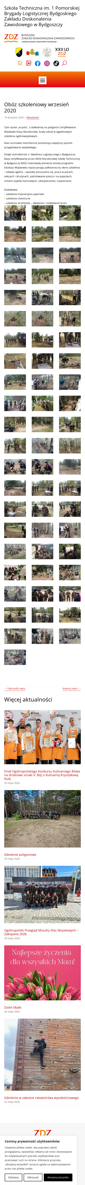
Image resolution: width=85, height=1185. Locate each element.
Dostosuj (13, 1177)
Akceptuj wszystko (58, 1177)
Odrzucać (33, 1177)
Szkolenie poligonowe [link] (20, 854)
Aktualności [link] (32, 117)
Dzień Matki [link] (12, 1007)
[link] (39, 38)
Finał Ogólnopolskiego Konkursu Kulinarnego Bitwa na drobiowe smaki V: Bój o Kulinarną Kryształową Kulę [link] (42, 775)
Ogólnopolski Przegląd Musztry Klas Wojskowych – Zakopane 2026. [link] (41, 932)
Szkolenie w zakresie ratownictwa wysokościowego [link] (41, 1098)
